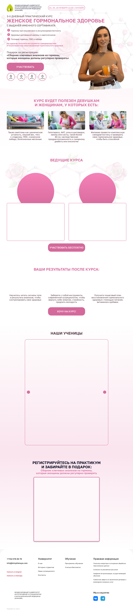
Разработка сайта (14, 609)
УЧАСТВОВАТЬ (25, 66)
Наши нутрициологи (48, 571)
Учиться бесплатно (74, 567)
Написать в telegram (15, 572)
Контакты (44, 575)
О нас (42, 563)
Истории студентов (48, 567)
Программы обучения (75, 563)
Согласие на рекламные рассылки (107, 570)
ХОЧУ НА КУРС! (66, 311)
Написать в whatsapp (15, 576)
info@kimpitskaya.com (19, 563)
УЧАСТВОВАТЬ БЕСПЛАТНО (66, 247)
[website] (95, 598)
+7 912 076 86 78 (16, 558)
